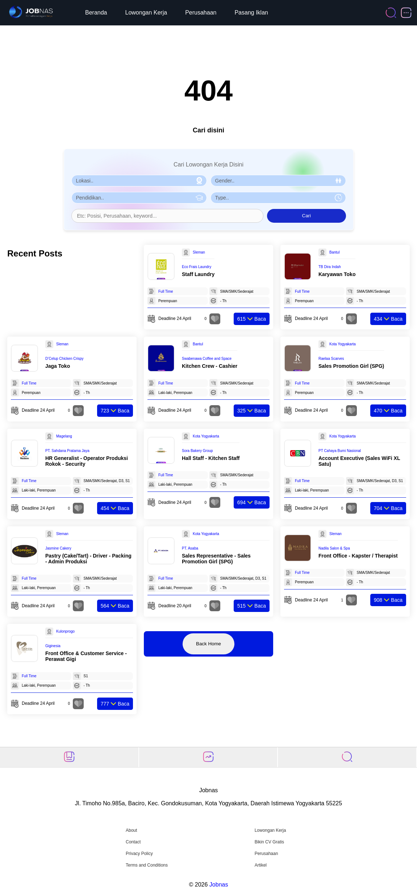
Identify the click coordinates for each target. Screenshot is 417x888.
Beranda (96, 12)
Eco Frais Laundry (196, 267)
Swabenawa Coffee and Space (207, 359)
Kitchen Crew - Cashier (209, 366)
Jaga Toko (57, 366)
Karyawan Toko (336, 274)
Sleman (199, 252)
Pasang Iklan (251, 12)
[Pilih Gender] (278, 180)
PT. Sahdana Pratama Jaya (67, 451)
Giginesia (53, 646)
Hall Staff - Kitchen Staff (210, 458)
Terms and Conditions (147, 865)
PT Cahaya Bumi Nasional (339, 451)
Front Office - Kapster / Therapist (358, 556)
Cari (306, 215)
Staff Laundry (198, 274)
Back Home (208, 643)
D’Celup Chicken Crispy (64, 359)
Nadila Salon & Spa (334, 548)
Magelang (64, 436)
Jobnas (218, 884)
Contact (133, 841)
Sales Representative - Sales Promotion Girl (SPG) (216, 558)
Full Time (165, 291)
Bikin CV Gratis (269, 841)
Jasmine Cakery (58, 548)
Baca (251, 318)
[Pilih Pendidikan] (139, 198)
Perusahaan (200, 12)
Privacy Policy (139, 853)
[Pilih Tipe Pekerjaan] (278, 198)
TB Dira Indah (329, 267)
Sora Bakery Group (197, 451)
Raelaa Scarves (331, 359)
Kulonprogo (65, 631)
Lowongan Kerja (146, 12)
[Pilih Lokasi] (139, 180)
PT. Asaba (190, 548)
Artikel (261, 865)
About (131, 830)
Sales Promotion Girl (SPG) (351, 366)
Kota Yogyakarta (342, 344)
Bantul (334, 252)
